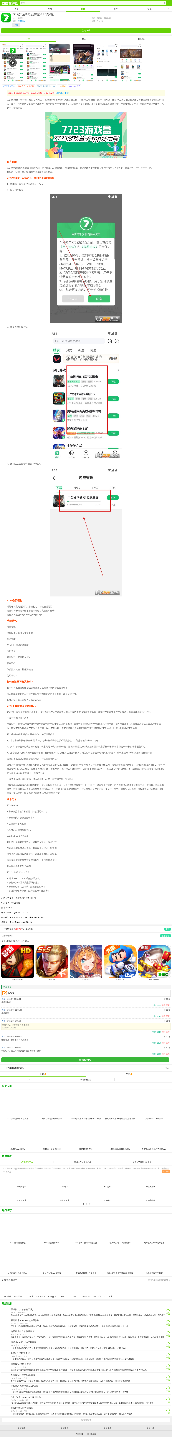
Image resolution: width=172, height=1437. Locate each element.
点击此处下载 (62, 93)
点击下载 (86, 30)
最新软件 (64, 1428)
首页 (16, 9)
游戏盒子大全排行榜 (26, 86)
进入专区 (165, 1171)
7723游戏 (62, 86)
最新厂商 (150, 1428)
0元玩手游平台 (9, 86)
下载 (43, 1074)
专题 (149, 9)
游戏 (50, 9)
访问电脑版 (91, 1434)
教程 (129, 1074)
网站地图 (79, 1434)
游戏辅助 (21, 21)
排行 (116, 9)
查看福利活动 (86, 1079)
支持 (156, 1005)
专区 (86, 1068)
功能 (28, 1079)
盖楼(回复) (166, 1005)
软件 (83, 9)
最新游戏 (21, 1428)
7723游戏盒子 (74, 86)
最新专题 (107, 1428)
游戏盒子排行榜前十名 (46, 86)
